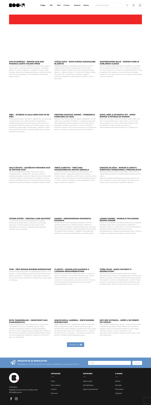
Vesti (53, 381)
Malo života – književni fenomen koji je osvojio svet (29, 169)
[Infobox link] (31, 5)
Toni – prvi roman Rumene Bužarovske (30, 269)
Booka (117, 381)
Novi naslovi (56, 385)
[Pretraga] (112, 5)
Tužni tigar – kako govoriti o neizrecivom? (115, 270)
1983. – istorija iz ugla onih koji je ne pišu (29, 116)
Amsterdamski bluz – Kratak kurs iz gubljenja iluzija (119, 63)
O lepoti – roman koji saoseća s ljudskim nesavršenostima (71, 270)
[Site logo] (17, 5)
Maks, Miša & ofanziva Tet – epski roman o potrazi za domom (117, 116)
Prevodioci (119, 389)
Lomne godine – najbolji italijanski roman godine (119, 219)
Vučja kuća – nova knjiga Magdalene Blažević (74, 63)
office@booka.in (15, 392)
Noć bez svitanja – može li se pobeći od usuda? (119, 321)
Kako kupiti (87, 381)
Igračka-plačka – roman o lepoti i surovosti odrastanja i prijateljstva (120, 169)
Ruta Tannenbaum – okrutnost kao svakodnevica (28, 321)
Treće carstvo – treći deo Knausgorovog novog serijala (71, 169)
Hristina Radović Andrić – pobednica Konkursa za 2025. (74, 116)
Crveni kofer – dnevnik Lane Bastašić (29, 218)
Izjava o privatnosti (90, 389)
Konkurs (54, 393)
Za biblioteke (88, 385)
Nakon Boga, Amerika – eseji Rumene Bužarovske (74, 321)
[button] (75, 344)
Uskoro (54, 389)
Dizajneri (118, 393)
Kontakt (118, 385)
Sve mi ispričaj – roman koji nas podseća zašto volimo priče (26, 63)
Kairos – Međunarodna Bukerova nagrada (72, 219)
